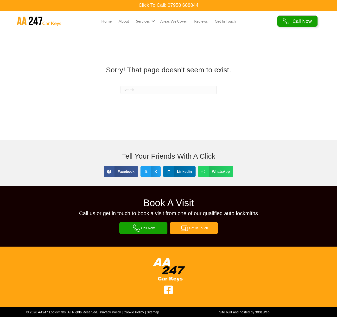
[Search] (169, 90)
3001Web (262, 312)
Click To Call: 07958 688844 (168, 5)
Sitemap (153, 312)
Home (106, 21)
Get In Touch (225, 21)
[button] (153, 21)
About (124, 21)
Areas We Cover (173, 21)
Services (143, 21)
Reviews (201, 21)
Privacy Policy (110, 312)
